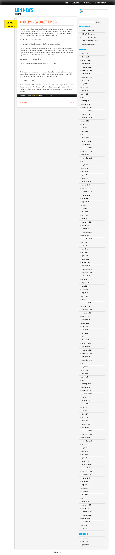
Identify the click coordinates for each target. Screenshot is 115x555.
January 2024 (85, 144)
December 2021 (86, 229)
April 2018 (84, 377)
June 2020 (84, 289)
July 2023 (84, 165)
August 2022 (85, 202)
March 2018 (85, 380)
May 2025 (84, 90)
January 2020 (85, 306)
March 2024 (85, 138)
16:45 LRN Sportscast (89, 37)
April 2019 (84, 336)
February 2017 (86, 424)
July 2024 (84, 124)
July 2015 (84, 488)
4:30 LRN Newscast (88, 34)
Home (66, 3)
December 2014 (86, 512)
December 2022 (86, 188)
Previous (23, 102)
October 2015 (85, 478)
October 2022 (85, 195)
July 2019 (84, 326)
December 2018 (86, 350)
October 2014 (85, 518)
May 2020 (84, 293)
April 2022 (84, 215)
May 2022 (84, 212)
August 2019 (85, 323)
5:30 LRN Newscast (88, 30)
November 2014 (86, 515)
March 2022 (85, 218)
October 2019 (85, 316)
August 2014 (85, 525)
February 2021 (86, 262)
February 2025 (86, 101)
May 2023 (84, 171)
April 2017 (84, 417)
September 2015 (86, 481)
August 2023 (85, 161)
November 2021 (86, 232)
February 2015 (86, 505)
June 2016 (84, 451)
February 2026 (86, 60)
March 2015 (85, 501)
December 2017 (86, 390)
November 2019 (86, 313)
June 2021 (84, 249)
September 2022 (86, 198)
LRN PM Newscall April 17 (90, 41)
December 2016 (86, 431)
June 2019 (84, 330)
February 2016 (86, 464)
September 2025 (86, 77)
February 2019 (86, 343)
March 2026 (85, 57)
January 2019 (85, 346)
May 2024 (84, 131)
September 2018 (86, 360)
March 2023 (85, 178)
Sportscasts (85, 545)
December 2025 (86, 67)
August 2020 (85, 282)
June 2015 (84, 491)
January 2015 (85, 508)
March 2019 (85, 340)
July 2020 (84, 286)
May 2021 (84, 252)
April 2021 (84, 256)
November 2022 (86, 192)
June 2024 (84, 128)
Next (72, 102)
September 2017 (86, 400)
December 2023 (86, 148)
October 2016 (85, 437)
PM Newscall (87, 3)
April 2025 (84, 94)
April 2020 (84, 296)
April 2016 (84, 458)
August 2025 (85, 80)
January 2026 (85, 64)
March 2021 (85, 259)
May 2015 (84, 495)
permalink (49, 95)
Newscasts (36, 95)
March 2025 (85, 97)
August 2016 (85, 444)
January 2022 (85, 225)
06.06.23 (10, 22)
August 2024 (85, 121)
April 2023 (84, 175)
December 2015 (86, 471)
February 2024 (86, 141)
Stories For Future (100, 3)
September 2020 (86, 279)
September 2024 (86, 117)
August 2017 (85, 404)
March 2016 (85, 461)
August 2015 (85, 485)
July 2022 (84, 205)
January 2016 (85, 468)
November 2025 (86, 70)
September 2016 (86, 441)
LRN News (24, 10)
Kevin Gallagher (11, 26)
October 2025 (85, 74)
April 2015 (84, 498)
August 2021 (85, 242)
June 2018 (84, 370)
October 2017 (85, 397)
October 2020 (85, 276)
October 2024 (85, 114)
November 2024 (86, 111)
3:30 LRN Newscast (88, 44)
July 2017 (84, 407)
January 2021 (85, 266)
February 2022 (86, 222)
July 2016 (84, 448)
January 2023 (85, 185)
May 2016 (84, 454)
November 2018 (86, 353)
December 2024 (86, 107)
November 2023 (86, 151)
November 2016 (86, 434)
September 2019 (86, 320)
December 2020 (86, 269)
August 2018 (85, 363)
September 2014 (86, 522)
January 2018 (85, 387)
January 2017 (85, 427)
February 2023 (86, 181)
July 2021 (84, 245)
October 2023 (85, 154)
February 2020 (86, 303)
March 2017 (85, 421)
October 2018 (85, 357)
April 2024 (84, 134)
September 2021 (86, 239)
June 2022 (84, 208)
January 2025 (85, 104)
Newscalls (84, 538)
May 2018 (84, 373)
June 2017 (84, 410)
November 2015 (86, 474)
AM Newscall (75, 3)
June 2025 (84, 87)
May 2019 (84, 333)
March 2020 (85, 299)
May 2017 (84, 414)
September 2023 (86, 158)
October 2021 (85, 235)
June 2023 (84, 168)
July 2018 (84, 367)
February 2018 (86, 384)
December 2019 (86, 309)
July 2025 (84, 84)
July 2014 (84, 528)
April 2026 (84, 53)
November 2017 (86, 394)
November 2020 (86, 272)
